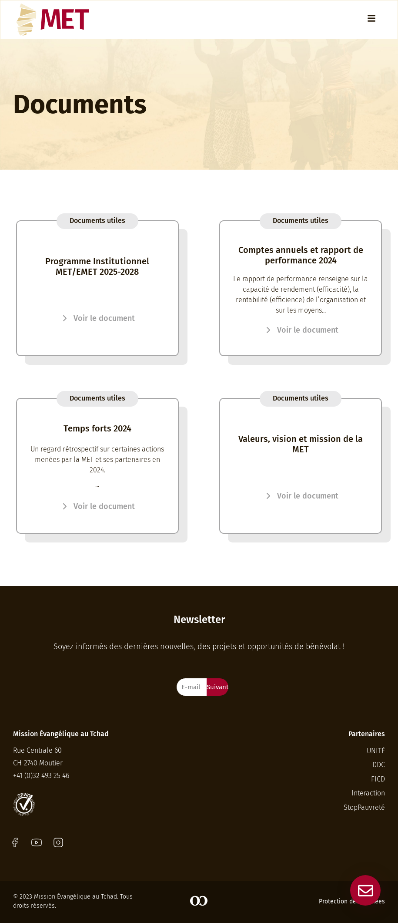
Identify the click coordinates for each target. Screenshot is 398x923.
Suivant (217, 687)
